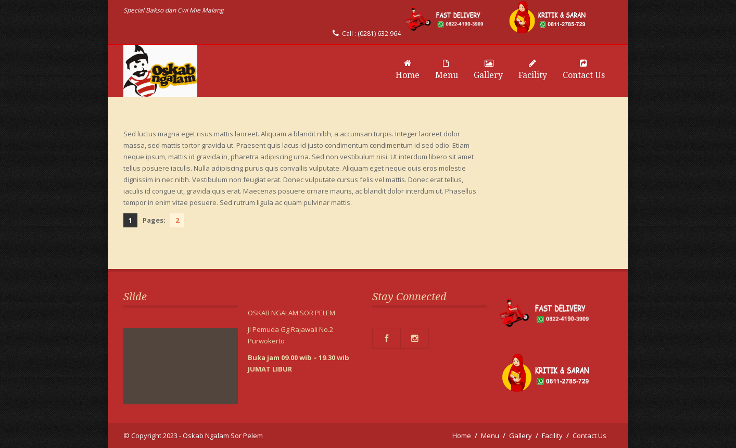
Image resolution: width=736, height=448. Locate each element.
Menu (446, 69)
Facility (532, 69)
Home (408, 69)
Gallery (488, 69)
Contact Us (584, 69)
